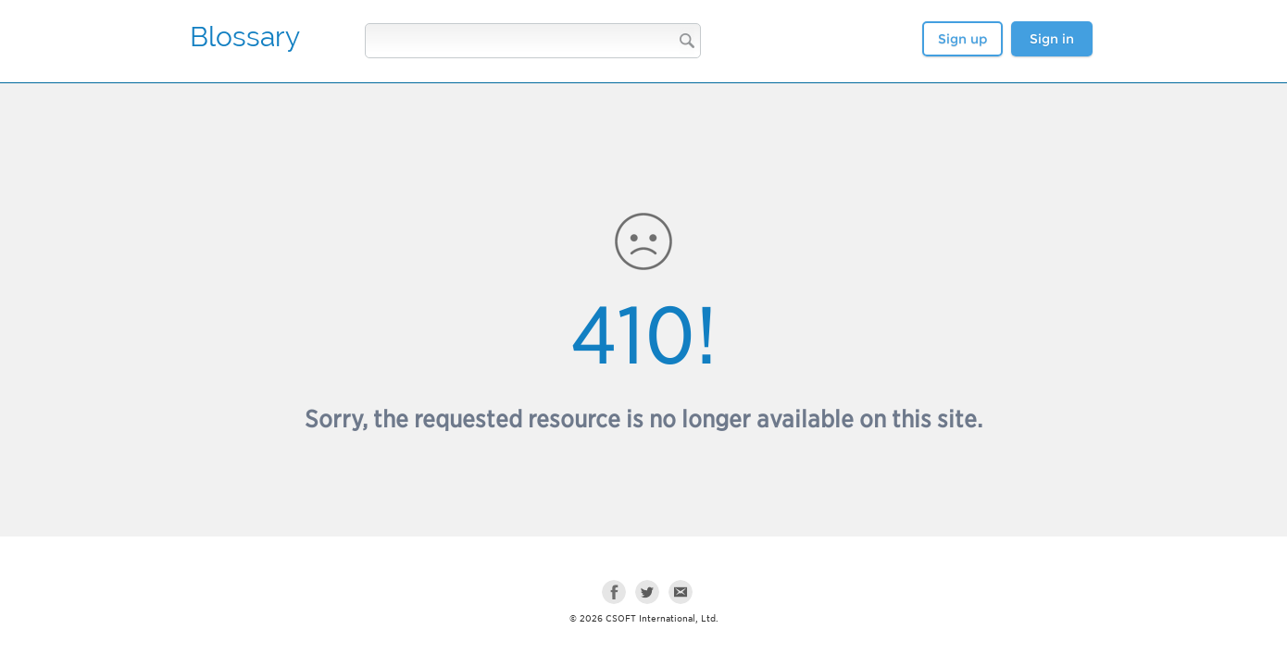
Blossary (245, 36)
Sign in (1052, 39)
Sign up (962, 39)
